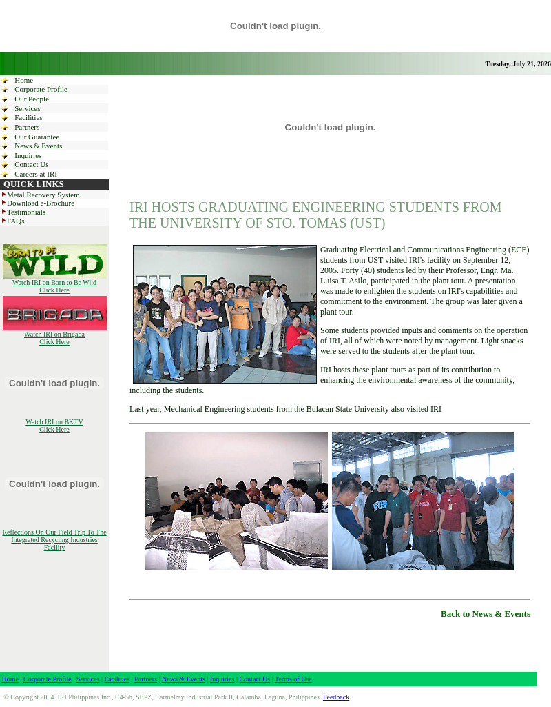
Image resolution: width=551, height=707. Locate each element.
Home (23, 80)
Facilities (28, 117)
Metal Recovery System (40, 194)
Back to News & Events (485, 613)
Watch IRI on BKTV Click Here (54, 425)
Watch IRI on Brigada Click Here (55, 335)
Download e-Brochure (37, 203)
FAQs (12, 221)
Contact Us (31, 164)
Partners (26, 127)
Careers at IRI (35, 174)
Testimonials (22, 212)
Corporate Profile (40, 89)
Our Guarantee (36, 136)
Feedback (336, 697)
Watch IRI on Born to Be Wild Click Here (55, 283)
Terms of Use (293, 679)
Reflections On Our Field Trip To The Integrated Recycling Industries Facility (54, 539)
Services (27, 108)
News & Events (38, 145)
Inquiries (27, 155)
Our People (31, 98)
